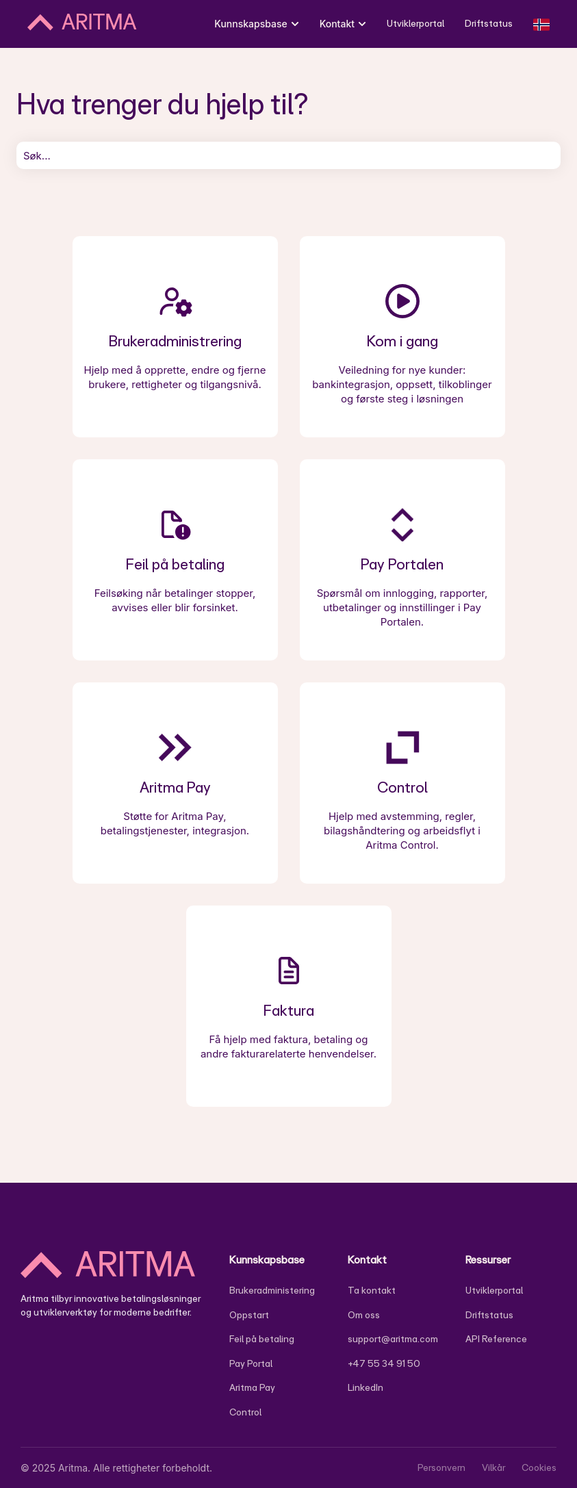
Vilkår (493, 1467)
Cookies (539, 1467)
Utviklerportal (415, 23)
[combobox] (288, 155)
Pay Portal (250, 1363)
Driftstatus (489, 23)
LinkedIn (365, 1387)
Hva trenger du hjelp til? (162, 103)
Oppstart (249, 1314)
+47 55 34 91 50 (384, 1363)
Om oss (364, 1314)
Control (245, 1412)
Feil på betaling (261, 1338)
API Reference (496, 1338)
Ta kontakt (372, 1290)
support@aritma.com (393, 1338)
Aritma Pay (252, 1387)
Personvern (441, 1467)
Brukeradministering (272, 1290)
